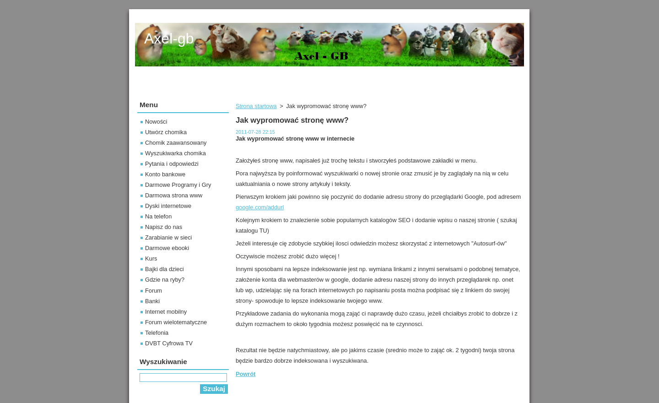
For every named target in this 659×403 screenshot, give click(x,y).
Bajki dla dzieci (164, 269)
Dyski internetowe (168, 205)
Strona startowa (256, 106)
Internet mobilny (166, 311)
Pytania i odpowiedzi (172, 163)
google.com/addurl (260, 207)
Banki (152, 301)
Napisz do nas (163, 226)
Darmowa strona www (173, 195)
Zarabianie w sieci (168, 237)
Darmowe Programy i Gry (178, 184)
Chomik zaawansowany (175, 142)
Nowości (156, 121)
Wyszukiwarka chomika (175, 153)
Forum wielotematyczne (176, 322)
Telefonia (156, 332)
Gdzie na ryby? (164, 279)
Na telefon (158, 216)
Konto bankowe (165, 174)
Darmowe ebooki (167, 248)
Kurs (151, 258)
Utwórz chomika (166, 132)
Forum (153, 290)
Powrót (245, 373)
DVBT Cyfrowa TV (169, 343)
